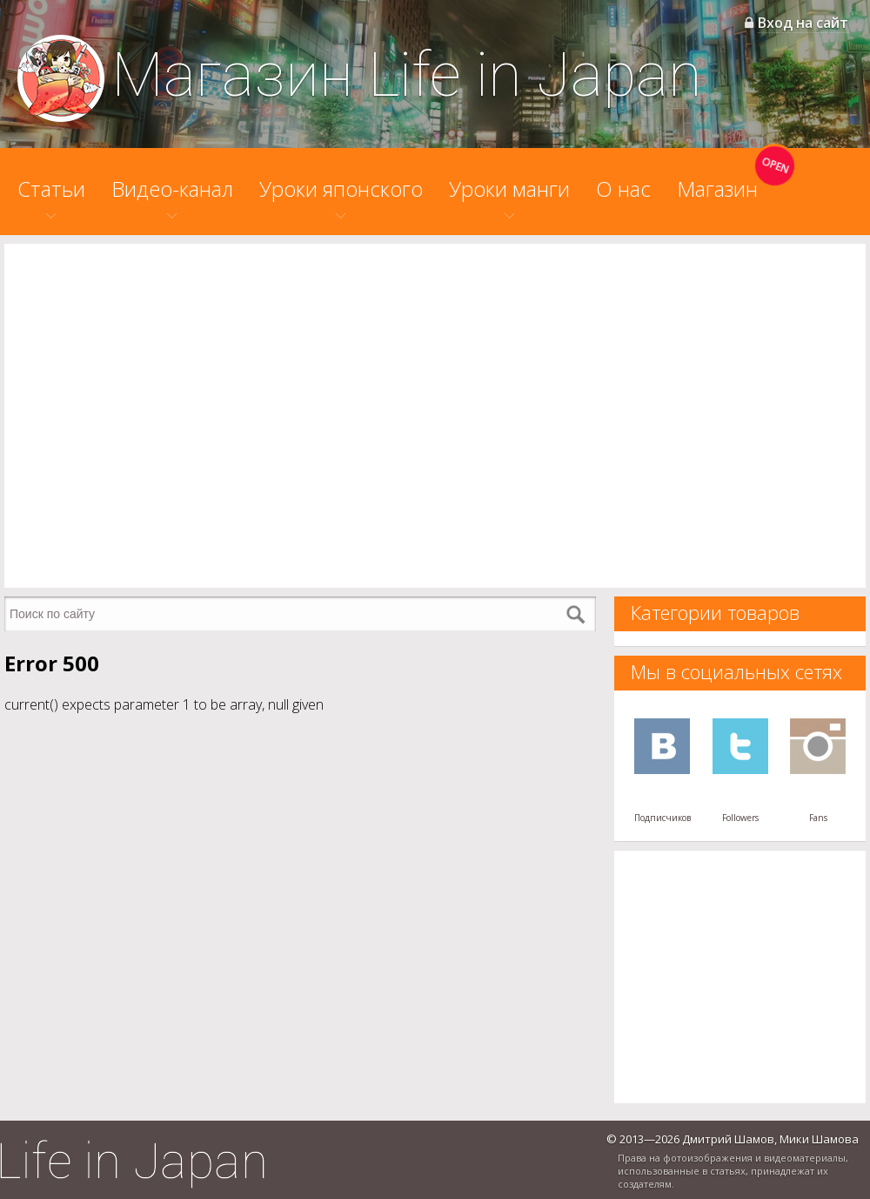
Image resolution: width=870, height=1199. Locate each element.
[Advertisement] (163, 416)
